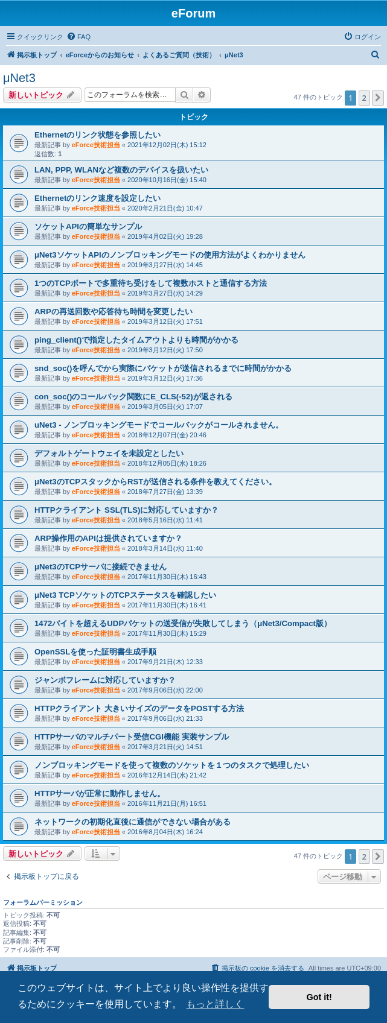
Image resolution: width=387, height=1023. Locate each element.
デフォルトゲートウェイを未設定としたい (109, 453)
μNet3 (19, 77)
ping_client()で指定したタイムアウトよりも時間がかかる (136, 339)
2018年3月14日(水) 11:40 (165, 548)
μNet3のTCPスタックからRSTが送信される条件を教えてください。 (155, 481)
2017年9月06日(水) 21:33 (165, 718)
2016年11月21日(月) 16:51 (166, 803)
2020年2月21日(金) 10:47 (165, 208)
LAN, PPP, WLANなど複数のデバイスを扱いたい (121, 169)
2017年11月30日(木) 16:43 (166, 576)
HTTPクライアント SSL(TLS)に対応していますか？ (126, 510)
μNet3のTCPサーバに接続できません (100, 566)
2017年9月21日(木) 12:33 (165, 661)
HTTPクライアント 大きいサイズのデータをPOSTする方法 (139, 708)
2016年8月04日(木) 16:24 (165, 831)
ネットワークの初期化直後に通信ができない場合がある (132, 821)
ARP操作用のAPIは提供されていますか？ (108, 538)
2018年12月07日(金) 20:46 (166, 435)
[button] (378, 97)
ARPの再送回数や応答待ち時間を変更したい (113, 311)
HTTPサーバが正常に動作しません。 (99, 793)
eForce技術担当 (96, 144)
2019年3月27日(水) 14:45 (165, 264)
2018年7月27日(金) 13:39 (165, 491)
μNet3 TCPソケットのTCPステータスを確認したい (125, 595)
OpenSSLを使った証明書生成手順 (95, 651)
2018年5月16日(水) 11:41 (165, 520)
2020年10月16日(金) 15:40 (166, 179)
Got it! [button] (319, 997)
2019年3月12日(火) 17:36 (165, 378)
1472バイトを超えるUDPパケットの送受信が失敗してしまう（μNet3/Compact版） (182, 623)
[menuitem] (78, 37)
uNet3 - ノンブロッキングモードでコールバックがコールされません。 (158, 424)
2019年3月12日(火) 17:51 (165, 321)
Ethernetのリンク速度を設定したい (97, 198)
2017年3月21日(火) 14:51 (165, 746)
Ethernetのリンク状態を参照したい (97, 134)
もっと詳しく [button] (215, 1004)
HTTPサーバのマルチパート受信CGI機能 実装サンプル (131, 736)
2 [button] (364, 97)
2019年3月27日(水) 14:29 (165, 293)
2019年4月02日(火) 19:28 (165, 236)
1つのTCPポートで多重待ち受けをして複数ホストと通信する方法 (150, 283)
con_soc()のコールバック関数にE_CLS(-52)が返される (133, 396)
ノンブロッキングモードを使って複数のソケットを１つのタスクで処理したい (171, 765)
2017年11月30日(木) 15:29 (166, 633)
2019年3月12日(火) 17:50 (165, 349)
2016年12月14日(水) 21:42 (166, 775)
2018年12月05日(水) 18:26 (166, 463)
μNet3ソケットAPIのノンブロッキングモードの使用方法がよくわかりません (169, 254)
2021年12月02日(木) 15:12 (166, 144)
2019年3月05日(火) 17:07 (165, 406)
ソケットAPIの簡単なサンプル (88, 226)
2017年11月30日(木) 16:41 (166, 605)
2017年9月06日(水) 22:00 (165, 690)
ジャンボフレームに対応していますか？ (105, 680)
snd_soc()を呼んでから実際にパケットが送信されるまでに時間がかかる (163, 368)
